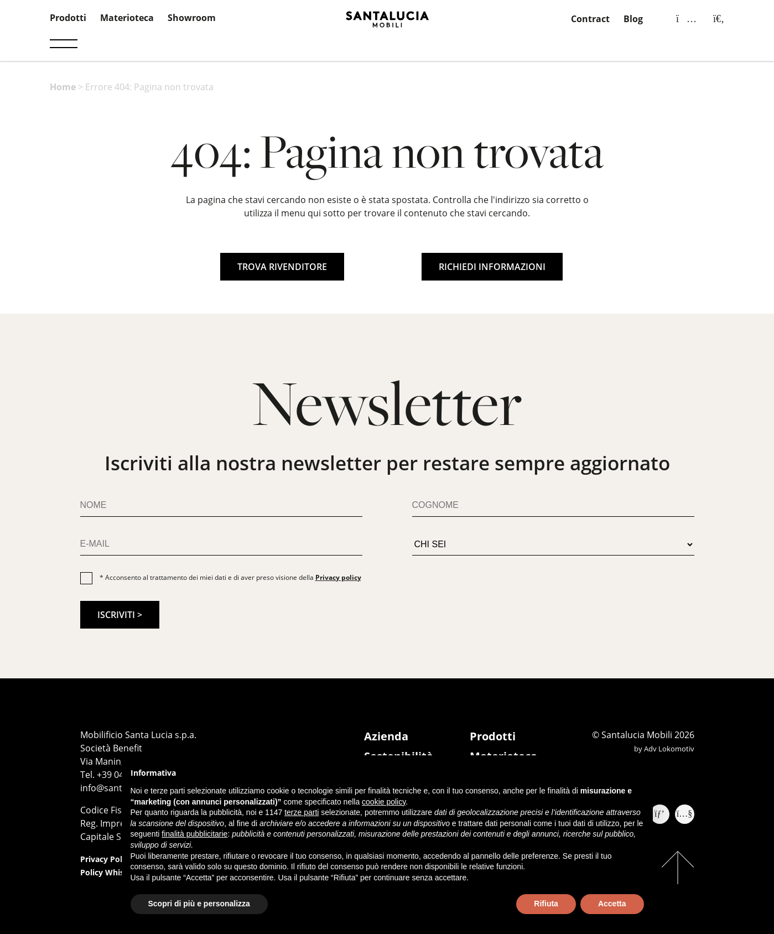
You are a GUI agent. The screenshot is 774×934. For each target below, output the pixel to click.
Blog (633, 19)
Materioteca (127, 18)
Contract (590, 19)
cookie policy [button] (384, 801)
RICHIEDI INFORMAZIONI (492, 267)
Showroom (192, 18)
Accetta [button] (612, 903)
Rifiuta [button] (546, 903)
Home (63, 87)
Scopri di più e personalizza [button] (199, 903)
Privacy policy (338, 577)
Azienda (386, 736)
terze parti (301, 812)
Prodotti (68, 18)
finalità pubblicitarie (194, 833)
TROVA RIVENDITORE (282, 267)
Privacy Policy (106, 859)
